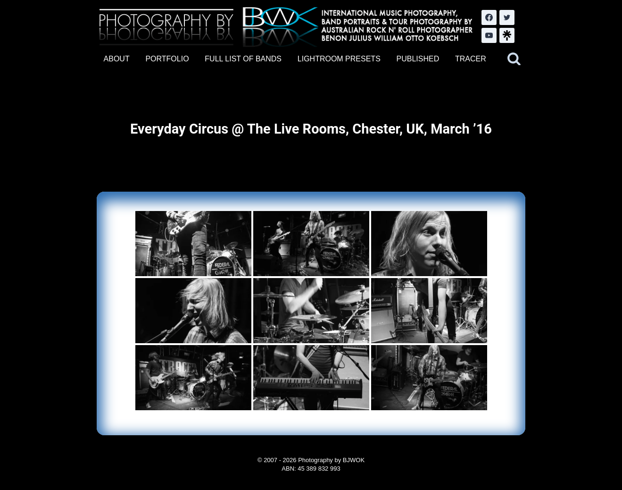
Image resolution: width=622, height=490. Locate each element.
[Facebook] (489, 17)
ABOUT (117, 59)
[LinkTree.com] (506, 35)
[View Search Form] (514, 59)
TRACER (470, 59)
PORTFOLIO (167, 59)
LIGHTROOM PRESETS (339, 59)
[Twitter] (506, 17)
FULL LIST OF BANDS (243, 59)
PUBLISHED (418, 59)
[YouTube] (489, 35)
